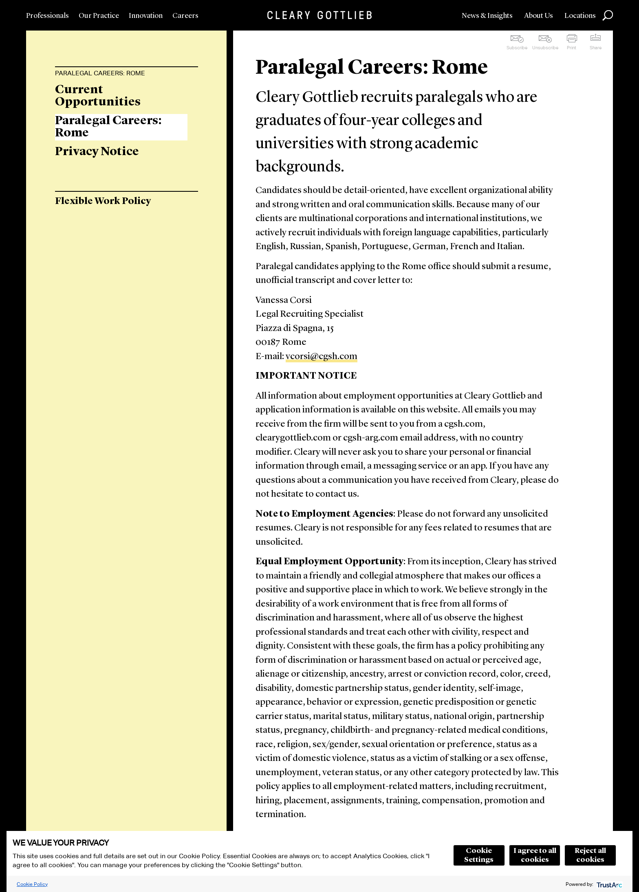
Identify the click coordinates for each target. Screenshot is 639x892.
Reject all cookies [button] (590, 855)
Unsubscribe (545, 47)
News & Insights (487, 16)
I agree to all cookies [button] (534, 855)
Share (596, 47)
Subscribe (517, 47)
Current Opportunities (98, 96)
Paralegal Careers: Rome (100, 73)
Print (571, 47)
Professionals (47, 16)
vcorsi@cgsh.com (321, 357)
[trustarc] (608, 884)
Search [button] (607, 15)
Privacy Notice (97, 152)
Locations (580, 16)
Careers (185, 16)
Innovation (146, 16)
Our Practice (99, 16)
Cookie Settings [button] (479, 855)
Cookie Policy (32, 884)
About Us (538, 16)
